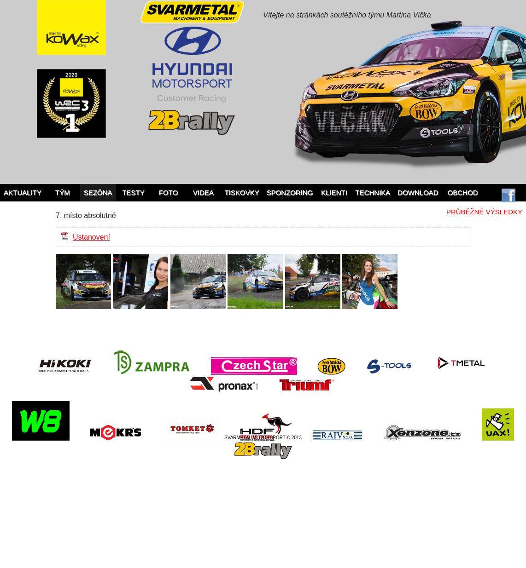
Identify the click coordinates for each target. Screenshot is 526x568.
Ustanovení (91, 237)
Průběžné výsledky (484, 212)
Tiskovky (241, 192)
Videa (203, 192)
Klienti (334, 192)
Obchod (463, 192)
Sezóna (98, 192)
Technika (372, 192)
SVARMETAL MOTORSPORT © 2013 (263, 437)
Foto (168, 192)
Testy (133, 192)
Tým (62, 192)
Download (417, 192)
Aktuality (22, 192)
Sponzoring (289, 192)
